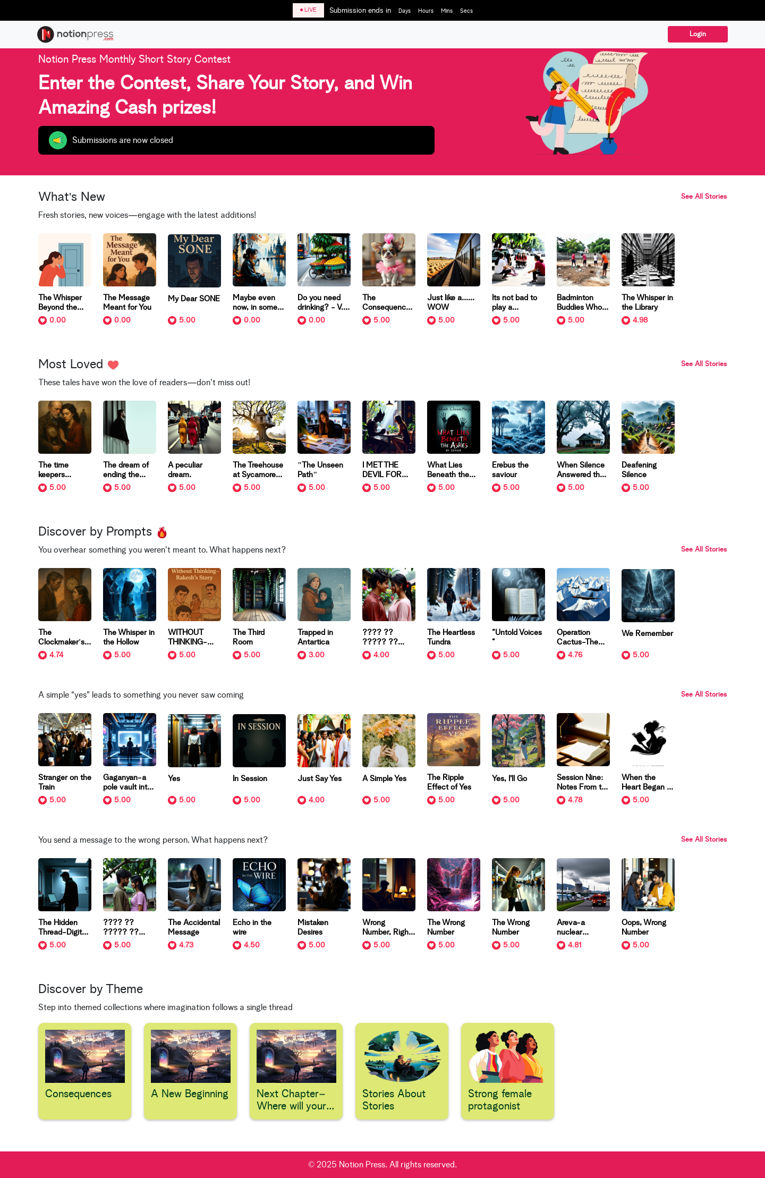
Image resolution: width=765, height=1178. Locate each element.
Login (698, 34)
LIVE (308, 10)
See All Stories (704, 196)
